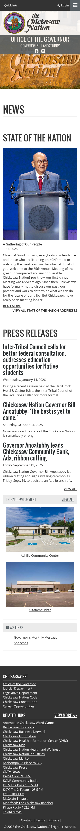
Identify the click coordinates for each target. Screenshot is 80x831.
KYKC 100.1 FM (13, 794)
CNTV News (11, 772)
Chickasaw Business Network (24, 732)
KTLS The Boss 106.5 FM (20, 785)
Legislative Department (20, 693)
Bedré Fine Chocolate (18, 727)
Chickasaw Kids (14, 745)
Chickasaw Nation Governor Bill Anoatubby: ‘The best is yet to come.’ (39, 411)
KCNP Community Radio (20, 781)
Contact (27, 820)
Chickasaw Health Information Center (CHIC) (35, 741)
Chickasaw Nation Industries (24, 754)
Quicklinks (11, 5)
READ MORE (12, 306)
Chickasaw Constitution (20, 702)
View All (68, 499)
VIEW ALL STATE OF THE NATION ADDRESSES (45, 310)
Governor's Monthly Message (35, 637)
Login (63, 5)
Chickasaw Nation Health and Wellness (31, 749)
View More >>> (66, 715)
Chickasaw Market (16, 758)
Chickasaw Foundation (19, 736)
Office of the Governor (19, 684)
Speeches (21, 643)
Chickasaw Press (15, 767)
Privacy (53, 820)
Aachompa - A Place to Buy (22, 763)
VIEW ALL (70, 489)
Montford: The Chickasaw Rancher (28, 803)
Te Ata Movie (12, 812)
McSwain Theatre (15, 798)
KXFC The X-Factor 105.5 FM (23, 789)
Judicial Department (17, 688)
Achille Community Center (40, 555)
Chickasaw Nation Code (20, 697)
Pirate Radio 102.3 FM (19, 807)
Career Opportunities (19, 706)
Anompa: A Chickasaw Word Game (28, 723)
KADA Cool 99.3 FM (17, 776)
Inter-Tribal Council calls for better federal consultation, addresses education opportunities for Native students (34, 359)
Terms (40, 820)
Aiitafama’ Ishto (40, 610)
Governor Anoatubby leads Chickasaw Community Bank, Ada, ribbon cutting (36, 451)
